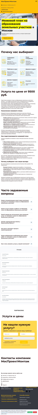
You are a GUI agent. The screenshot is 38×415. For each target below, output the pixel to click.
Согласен (30, 412)
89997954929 (6, 381)
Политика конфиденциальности (9, 399)
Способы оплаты (24, 395)
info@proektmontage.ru (8, 379)
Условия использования (7, 396)
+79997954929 (4, 9)
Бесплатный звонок (7, 11)
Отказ (35, 412)
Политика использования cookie (9, 401)
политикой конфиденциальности (9, 342)
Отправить (24, 342)
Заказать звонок (8, 38)
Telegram (4, 385)
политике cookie (4, 412)
